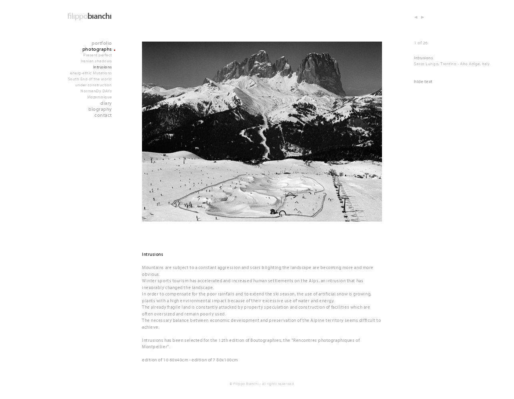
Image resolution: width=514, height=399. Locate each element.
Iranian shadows (96, 61)
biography (100, 109)
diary (106, 103)
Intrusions (102, 67)
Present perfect (97, 55)
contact (103, 115)
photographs (97, 49)
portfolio (102, 43)
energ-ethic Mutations (91, 73)
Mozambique (99, 97)
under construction (93, 85)
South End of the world (90, 79)
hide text (423, 82)
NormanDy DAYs (96, 91)
